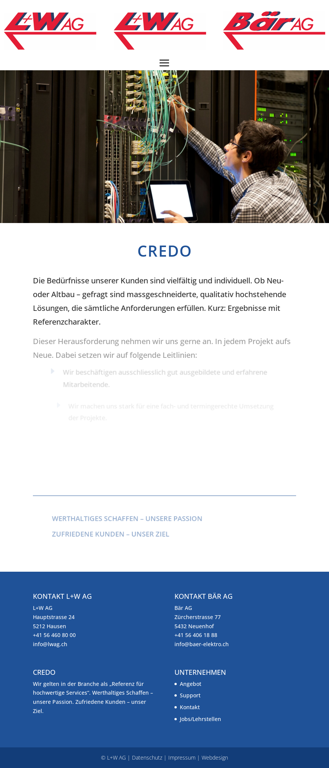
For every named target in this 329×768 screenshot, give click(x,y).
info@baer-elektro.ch (201, 644)
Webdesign (215, 757)
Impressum (181, 757)
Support (190, 695)
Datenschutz (147, 757)
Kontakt (190, 707)
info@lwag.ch (50, 644)
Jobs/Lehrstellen (200, 719)
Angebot (190, 683)
